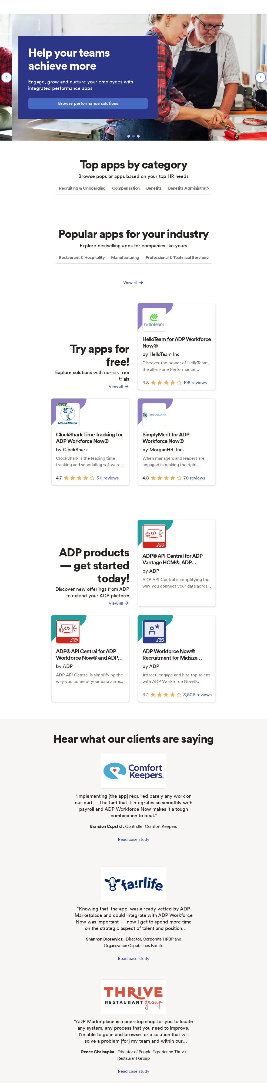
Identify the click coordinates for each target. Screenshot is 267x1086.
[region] (133, 77)
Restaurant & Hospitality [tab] (82, 257)
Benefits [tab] (154, 188)
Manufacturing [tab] (125, 257)
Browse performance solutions (88, 103)
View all (119, 386)
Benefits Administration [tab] (190, 188)
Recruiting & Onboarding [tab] (82, 188)
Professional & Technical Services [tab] (177, 257)
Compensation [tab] (126, 188)
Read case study (133, 839)
